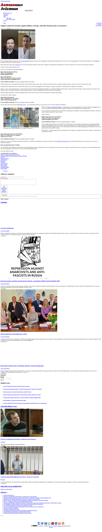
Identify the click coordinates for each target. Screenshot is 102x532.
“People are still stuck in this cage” (11, 510)
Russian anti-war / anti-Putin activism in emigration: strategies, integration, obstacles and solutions (25, 501)
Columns (4, 203)
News (4, 23)
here (36, 147)
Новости (3, 154)
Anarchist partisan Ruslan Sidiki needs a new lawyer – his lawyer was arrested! (20, 478)
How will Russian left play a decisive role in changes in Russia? (17, 506)
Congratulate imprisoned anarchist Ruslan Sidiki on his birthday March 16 (20, 511)
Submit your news (7, 13)
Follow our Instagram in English (10, 509)
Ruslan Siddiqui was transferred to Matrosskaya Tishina (14, 401)
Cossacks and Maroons (7, 229)
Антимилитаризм (5, 156)
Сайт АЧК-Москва (10, 19)
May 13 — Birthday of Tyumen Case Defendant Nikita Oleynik (17, 502)
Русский (5, 171)
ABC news (8, 18)
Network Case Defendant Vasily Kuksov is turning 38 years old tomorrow (18, 440)
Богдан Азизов (4, 166)
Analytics (5, 15)
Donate (5, 20)
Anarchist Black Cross (9, 407)
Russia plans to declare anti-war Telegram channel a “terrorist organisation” (22, 367)
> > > (2, 516)
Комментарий (4, 178)
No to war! (5, 14)
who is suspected (16, 64)
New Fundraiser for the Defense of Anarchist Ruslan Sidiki (16, 512)
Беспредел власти (13, 156)
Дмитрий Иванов (5, 167)
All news (4, 493)
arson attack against (24, 61)
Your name (3, 177)
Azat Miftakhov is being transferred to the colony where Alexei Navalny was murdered (23, 505)
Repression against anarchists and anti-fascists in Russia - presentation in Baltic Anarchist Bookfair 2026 (30, 282)
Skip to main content (5, 1)
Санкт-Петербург (5, 158)
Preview (6, 200)
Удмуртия (3, 162)
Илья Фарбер (4, 164)
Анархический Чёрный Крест (12, 154)
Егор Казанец (4, 168)
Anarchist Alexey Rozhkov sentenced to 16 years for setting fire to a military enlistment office (22, 398)
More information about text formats (4, 189)
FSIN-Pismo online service (63, 141)
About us (51, 528)
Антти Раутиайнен (5, 232)
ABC (4, 16)
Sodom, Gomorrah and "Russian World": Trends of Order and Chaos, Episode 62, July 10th (22, 395)
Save (2, 200)
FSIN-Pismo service (21, 104)
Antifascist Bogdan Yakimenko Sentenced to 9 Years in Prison (17, 514)
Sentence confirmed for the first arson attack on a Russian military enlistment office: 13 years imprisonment (25, 404)
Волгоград (3, 161)
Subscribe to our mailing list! (11, 487)
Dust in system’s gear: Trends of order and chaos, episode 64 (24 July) (17, 392)
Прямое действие (23, 156)
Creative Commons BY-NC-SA (60, 527)
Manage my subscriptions (6, 490)
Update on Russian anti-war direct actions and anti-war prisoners (16, 387)
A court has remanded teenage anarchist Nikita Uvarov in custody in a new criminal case (23, 507)
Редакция (9, 28)
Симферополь (4, 159)
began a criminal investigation (55, 107)
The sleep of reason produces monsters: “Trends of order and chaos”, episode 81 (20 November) (22, 390)
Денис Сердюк (4, 163)
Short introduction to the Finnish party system (14, 335)
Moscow (2, 157)
